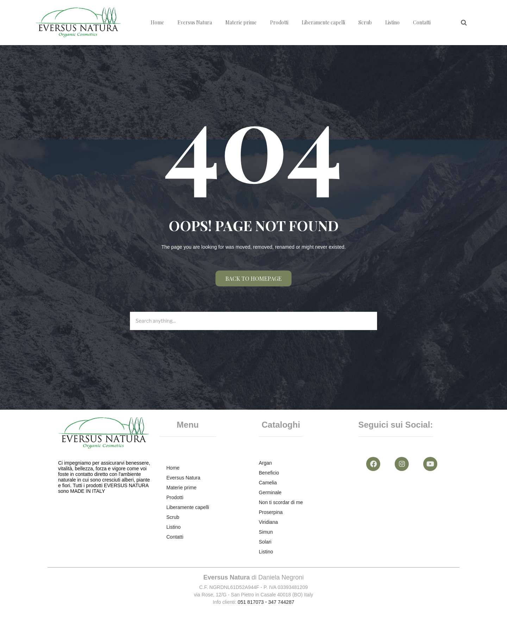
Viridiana (268, 522)
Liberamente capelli (323, 22)
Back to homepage (253, 278)
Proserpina (271, 512)
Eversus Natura (194, 22)
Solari (265, 542)
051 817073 (251, 602)
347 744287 (281, 602)
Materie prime (241, 22)
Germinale (270, 492)
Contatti (422, 22)
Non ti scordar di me (281, 502)
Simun (266, 532)
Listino (392, 22)
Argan (265, 463)
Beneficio (269, 473)
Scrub (365, 22)
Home (157, 22)
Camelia (268, 482)
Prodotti (279, 22)
